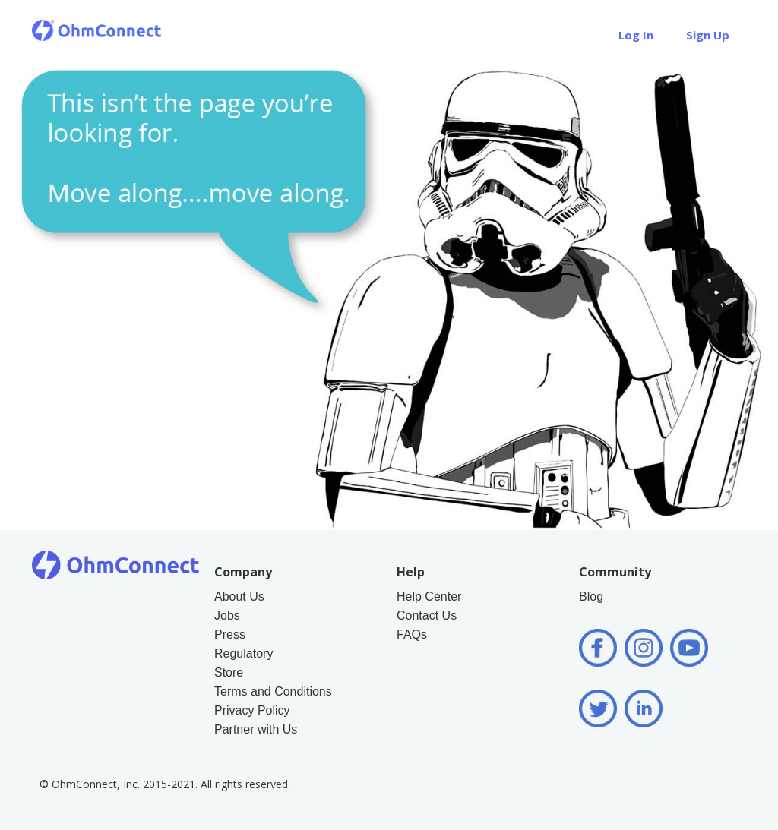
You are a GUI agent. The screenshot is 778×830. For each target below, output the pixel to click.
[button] (346, 34)
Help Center (429, 596)
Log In (635, 35)
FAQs (412, 634)
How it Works (346, 35)
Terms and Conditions (273, 691)
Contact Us (427, 615)
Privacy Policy (252, 710)
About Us (442, 35)
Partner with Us (255, 729)
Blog (591, 596)
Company (243, 571)
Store (515, 35)
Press (229, 634)
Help (575, 35)
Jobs (227, 615)
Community (615, 571)
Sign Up (707, 35)
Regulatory (243, 653)
